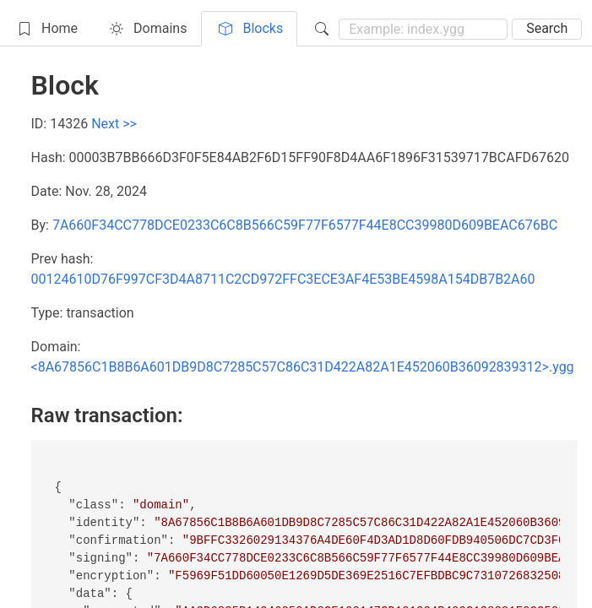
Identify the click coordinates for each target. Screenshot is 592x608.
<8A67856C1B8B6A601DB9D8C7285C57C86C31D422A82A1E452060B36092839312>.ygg (302, 367)
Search (547, 28)
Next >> (114, 124)
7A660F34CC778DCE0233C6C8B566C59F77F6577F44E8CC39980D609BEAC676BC (304, 225)
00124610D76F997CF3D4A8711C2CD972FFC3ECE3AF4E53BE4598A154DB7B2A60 (283, 279)
